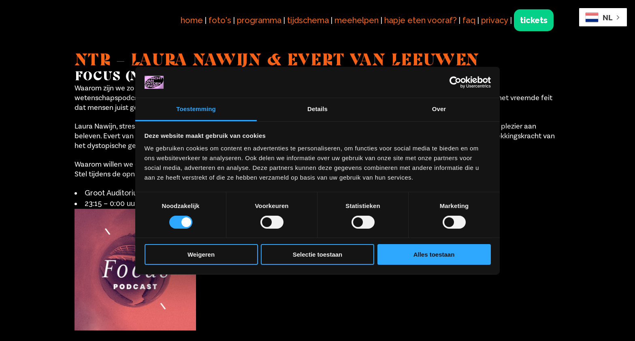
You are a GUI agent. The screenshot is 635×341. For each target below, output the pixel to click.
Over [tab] (439, 108)
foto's (220, 20)
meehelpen (357, 20)
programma (259, 20)
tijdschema (308, 20)
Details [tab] (317, 108)
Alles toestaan (434, 254)
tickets (534, 20)
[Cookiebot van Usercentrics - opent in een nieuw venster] (455, 82)
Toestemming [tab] (196, 108)
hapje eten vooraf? (420, 20)
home (192, 20)
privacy (494, 20)
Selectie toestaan (318, 254)
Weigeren (201, 254)
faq (468, 20)
